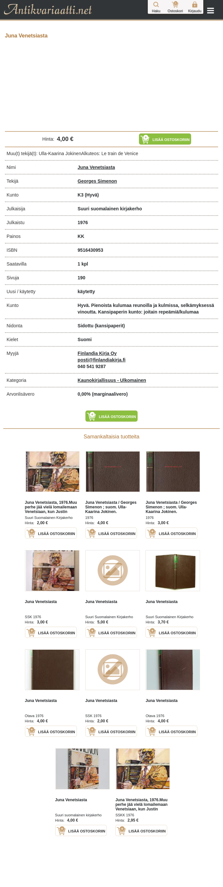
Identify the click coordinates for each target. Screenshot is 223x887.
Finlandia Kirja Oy (97, 353)
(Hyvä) (92, 195)
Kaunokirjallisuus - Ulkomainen (112, 380)
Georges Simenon (97, 181)
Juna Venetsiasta (96, 167)
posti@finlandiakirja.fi (101, 359)
